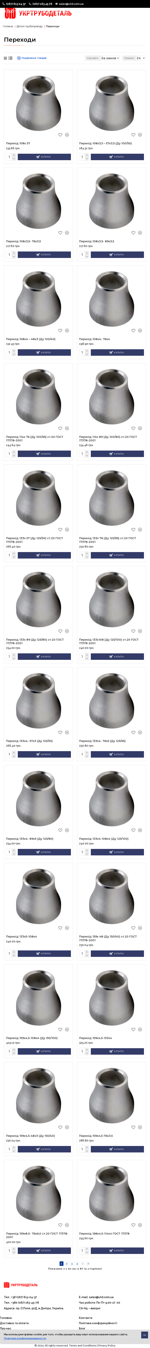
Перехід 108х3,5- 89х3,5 (96, 245)
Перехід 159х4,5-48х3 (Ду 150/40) (30, 1133)
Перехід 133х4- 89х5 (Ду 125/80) (29, 838)
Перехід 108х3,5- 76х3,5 (23, 245)
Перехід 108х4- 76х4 (94, 342)
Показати (129, 63)
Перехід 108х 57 (18, 148)
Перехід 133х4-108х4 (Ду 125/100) (104, 838)
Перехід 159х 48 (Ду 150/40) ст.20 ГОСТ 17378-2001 (108, 937)
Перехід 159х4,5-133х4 (95, 1036)
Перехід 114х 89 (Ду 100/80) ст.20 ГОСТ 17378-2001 (108, 441)
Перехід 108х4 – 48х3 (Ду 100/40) (30, 342)
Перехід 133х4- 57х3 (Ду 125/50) (29, 741)
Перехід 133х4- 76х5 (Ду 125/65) (102, 741)
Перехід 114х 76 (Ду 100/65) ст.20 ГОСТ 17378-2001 (34, 441)
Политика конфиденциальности (25, 1338)
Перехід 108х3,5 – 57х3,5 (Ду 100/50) (105, 148)
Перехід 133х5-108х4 (21, 935)
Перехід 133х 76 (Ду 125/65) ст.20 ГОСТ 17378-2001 (107, 541)
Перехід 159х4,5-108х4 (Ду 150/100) (32, 1036)
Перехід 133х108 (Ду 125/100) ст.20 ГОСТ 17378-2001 (109, 642)
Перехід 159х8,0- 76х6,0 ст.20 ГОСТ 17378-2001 (37, 1231)
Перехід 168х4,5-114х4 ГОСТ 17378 (104, 1230)
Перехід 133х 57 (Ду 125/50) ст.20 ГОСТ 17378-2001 (34, 541)
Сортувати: (53, 63)
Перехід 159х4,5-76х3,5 (96, 1133)
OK (144, 1335)
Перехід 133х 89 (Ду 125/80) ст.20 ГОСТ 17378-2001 (35, 642)
